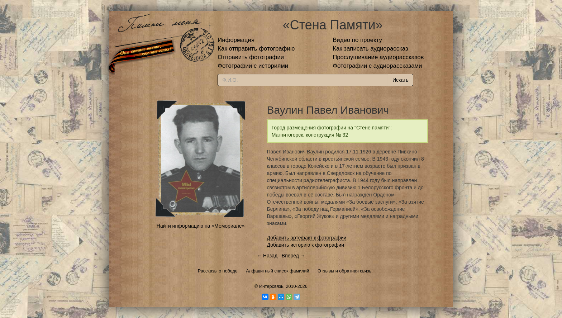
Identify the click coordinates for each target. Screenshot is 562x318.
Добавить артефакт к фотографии (307, 238)
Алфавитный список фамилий (277, 271)
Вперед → (293, 255)
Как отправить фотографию (256, 48)
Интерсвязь (271, 286)
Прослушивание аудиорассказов (378, 57)
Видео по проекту (357, 40)
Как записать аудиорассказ (370, 48)
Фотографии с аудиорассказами (377, 65)
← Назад (267, 255)
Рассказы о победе (218, 271)
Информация (236, 40)
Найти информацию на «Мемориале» (200, 226)
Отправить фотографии (251, 57)
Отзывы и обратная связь (344, 271)
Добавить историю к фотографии (305, 245)
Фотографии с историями (253, 65)
